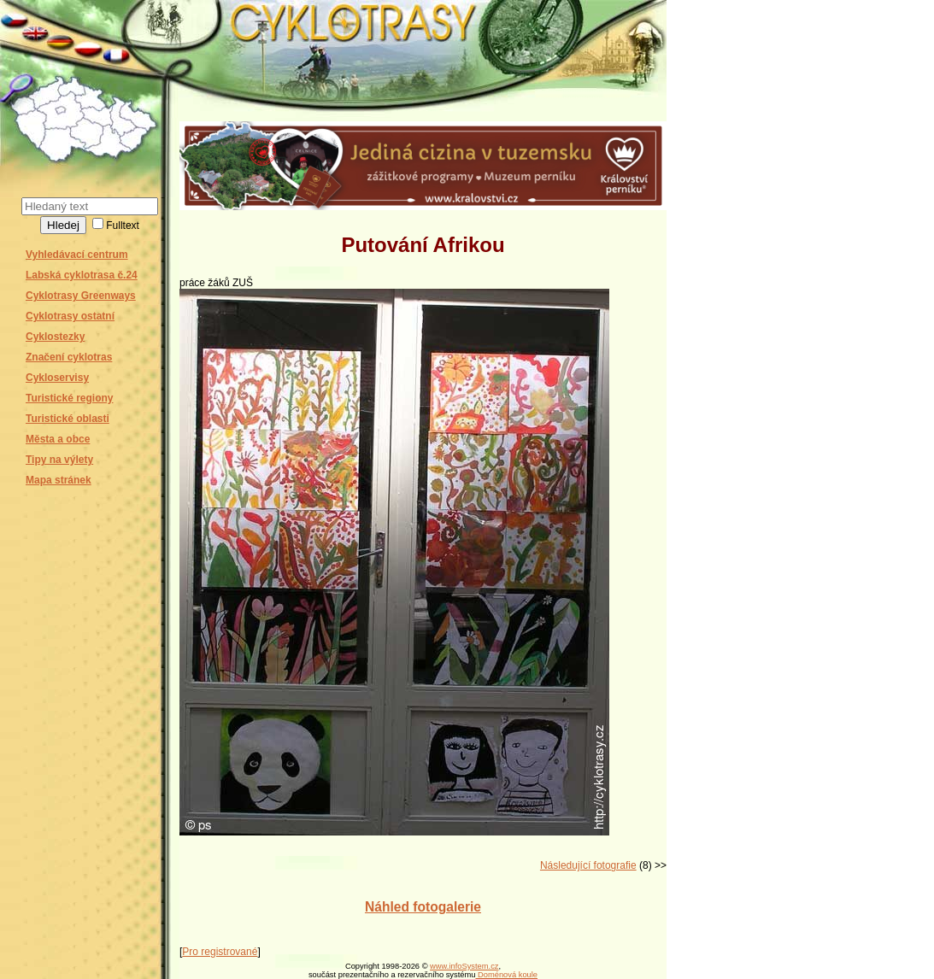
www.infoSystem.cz (464, 966)
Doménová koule (506, 974)
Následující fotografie (588, 865)
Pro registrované (219, 952)
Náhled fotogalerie (423, 907)
